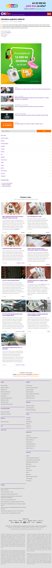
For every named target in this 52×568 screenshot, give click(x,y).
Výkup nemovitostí (6, 186)
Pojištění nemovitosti (30, 395)
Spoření (2, 168)
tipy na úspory (9, 560)
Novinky (2, 151)
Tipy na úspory (25, 105)
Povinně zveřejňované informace (32, 457)
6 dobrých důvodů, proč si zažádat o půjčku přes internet (12, 501)
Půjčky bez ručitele (5, 400)
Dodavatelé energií (5, 421)
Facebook (28, 480)
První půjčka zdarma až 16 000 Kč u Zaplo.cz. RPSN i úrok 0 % (29, 123)
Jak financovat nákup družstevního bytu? (12, 248)
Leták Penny (28, 425)
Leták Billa (28, 419)
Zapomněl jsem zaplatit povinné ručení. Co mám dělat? (12, 510)
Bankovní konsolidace (5, 411)
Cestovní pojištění (4, 138)
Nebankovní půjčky (6, 184)
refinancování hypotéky (47, 562)
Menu (49, 13)
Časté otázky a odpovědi (31, 466)
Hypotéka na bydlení (30, 405)
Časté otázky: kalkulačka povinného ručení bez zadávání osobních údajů (31, 115)
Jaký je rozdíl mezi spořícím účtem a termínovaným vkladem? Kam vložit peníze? (11, 497)
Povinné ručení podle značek (32, 387)
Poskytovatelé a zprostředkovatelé (33, 460)
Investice (3, 149)
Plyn (2, 154)
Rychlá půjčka (4, 395)
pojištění (2, 554)
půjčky (42, 284)
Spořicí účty (3, 429)
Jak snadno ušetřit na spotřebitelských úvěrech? (11, 513)
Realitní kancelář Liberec (31, 476)
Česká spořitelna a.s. (30, 439)
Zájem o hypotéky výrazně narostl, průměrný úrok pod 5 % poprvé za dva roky (12, 489)
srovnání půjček (3, 536)
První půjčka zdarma (5, 393)
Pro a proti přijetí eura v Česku (34, 216)
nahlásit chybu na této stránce (32, 376)
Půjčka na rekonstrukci (5, 391)
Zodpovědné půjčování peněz (32, 462)
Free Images (28, 478)
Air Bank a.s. (28, 435)
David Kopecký (8, 32)
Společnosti (28, 432)
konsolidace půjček (11, 537)
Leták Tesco (28, 428)
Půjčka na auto (4, 389)
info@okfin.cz (35, 374)
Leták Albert (28, 417)
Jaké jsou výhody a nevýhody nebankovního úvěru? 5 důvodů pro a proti (13, 508)
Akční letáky (3, 135)
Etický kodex (28, 464)
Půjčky (16, 87)
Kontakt (27, 455)
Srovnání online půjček (6, 183)
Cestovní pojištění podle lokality (32, 393)
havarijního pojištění (39, 539)
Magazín (3, 485)
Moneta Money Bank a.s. (31, 444)
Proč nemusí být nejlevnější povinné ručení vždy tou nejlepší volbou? (13, 504)
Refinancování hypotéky (31, 409)
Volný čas (3, 173)
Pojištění (17, 113)
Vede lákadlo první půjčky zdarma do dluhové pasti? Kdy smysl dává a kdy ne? (32, 89)
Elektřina (2, 140)
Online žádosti (29, 470)
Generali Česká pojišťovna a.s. (32, 437)
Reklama (28, 468)
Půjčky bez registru (5, 402)
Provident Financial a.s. (31, 446)
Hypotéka (16, 229)
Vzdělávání (20, 96)
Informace (28, 452)
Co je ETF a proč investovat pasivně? (10, 280)
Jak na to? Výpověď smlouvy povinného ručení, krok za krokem (29, 106)
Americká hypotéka (30, 407)
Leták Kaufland (29, 421)
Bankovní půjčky (4, 385)
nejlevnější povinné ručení (40, 537)
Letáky (27, 414)
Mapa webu (28, 474)
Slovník (20, 21)
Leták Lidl (28, 423)
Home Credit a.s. (29, 441)
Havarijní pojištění (4, 143)
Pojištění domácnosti (30, 398)
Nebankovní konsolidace (6, 414)
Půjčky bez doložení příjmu (6, 398)
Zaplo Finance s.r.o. (30, 448)
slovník (4, 36)
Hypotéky (3, 146)
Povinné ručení (18, 105)
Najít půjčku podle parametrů (7, 404)
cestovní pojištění (42, 547)
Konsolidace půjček (5, 408)
